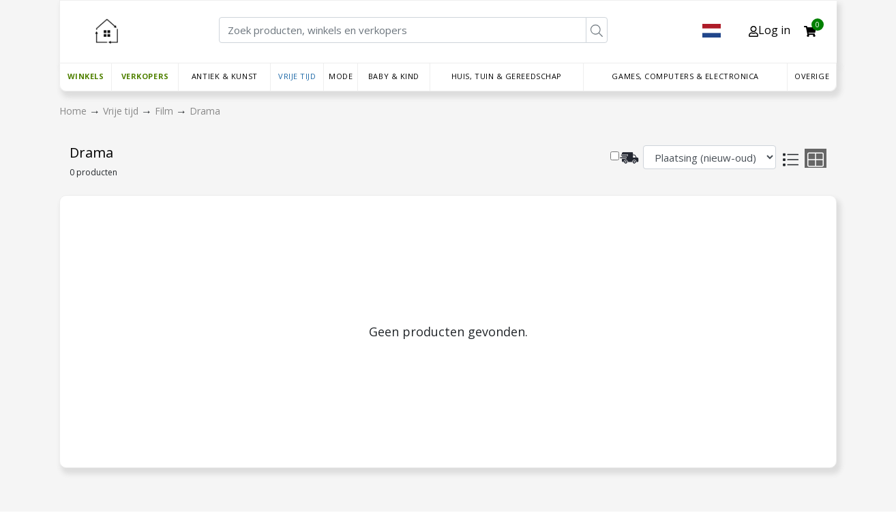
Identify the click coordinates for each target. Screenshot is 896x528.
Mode (341, 76)
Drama (205, 110)
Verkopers (145, 76)
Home (74, 110)
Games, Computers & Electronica (685, 76)
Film (165, 110)
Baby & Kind (393, 76)
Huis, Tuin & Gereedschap (506, 76)
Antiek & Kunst (225, 76)
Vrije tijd (297, 76)
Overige (811, 76)
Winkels (86, 76)
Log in (769, 30)
